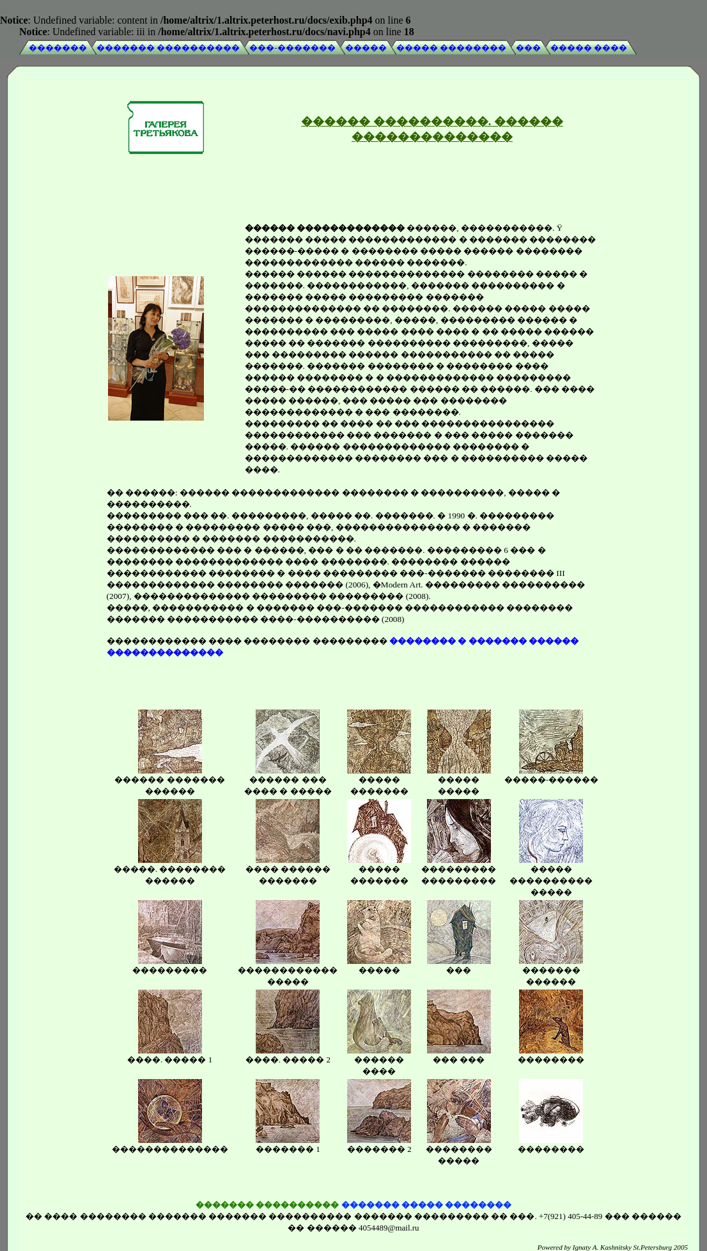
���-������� (292, 47)
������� (58, 47)
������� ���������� (168, 47)
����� (366, 47)
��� (528, 47)
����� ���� (588, 47)
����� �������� (451, 47)
